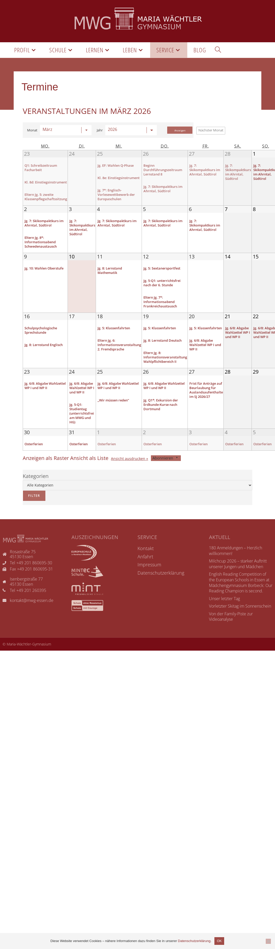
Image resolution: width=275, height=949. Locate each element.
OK (219, 941)
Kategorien (35, 487)
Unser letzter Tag (224, 610)
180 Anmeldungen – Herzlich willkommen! (235, 562)
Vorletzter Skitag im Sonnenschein (240, 617)
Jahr (100, 130)
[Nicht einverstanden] (268, 941)
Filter (31, 505)
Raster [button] (46, 469)
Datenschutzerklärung (194, 941)
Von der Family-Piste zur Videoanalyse (231, 628)
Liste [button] (89, 469)
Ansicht (128, 470)
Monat (32, 130)
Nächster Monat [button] (210, 130)
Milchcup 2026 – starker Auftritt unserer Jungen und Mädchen (238, 575)
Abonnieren (165, 469)
